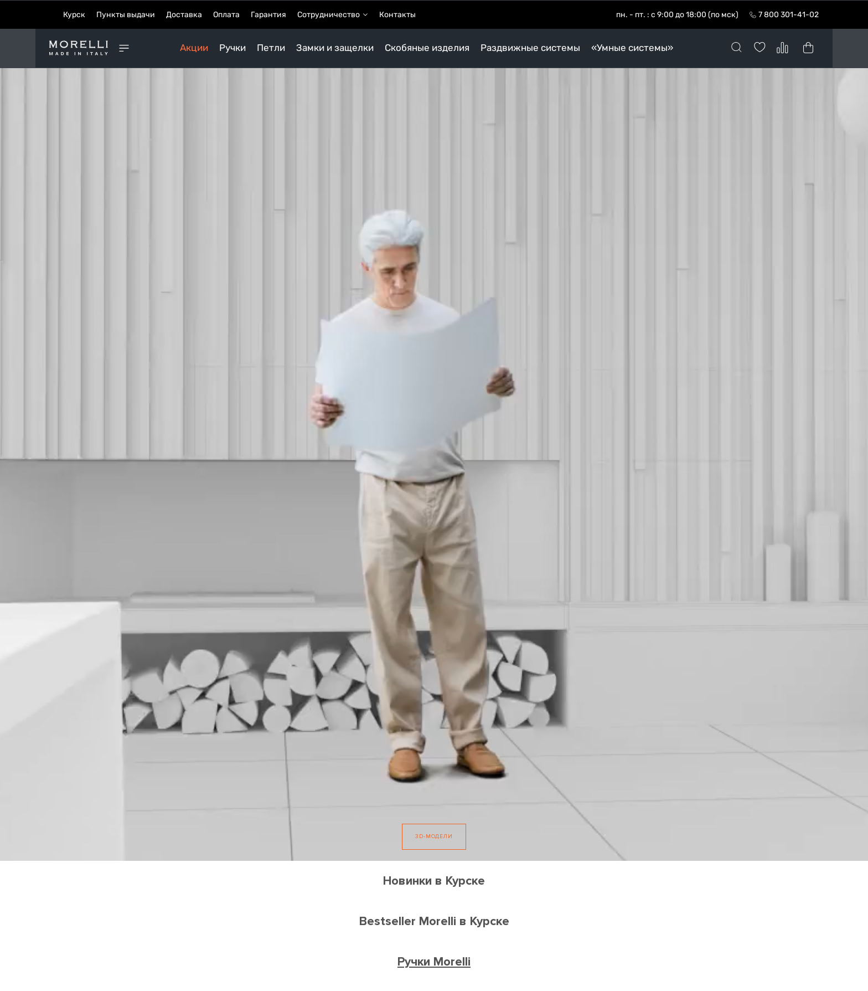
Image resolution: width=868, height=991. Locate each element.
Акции (194, 47)
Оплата (226, 14)
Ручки (232, 47)
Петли (271, 47)
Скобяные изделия (427, 47)
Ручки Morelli (434, 960)
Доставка (184, 14)
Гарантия (268, 14)
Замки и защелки (335, 47)
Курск (74, 14)
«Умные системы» (632, 47)
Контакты (397, 14)
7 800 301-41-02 (788, 14)
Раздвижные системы (530, 47)
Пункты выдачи (125, 14)
